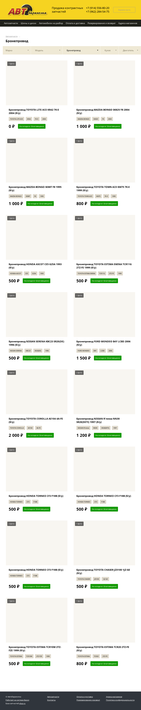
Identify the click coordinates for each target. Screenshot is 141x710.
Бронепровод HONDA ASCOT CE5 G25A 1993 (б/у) (35, 266)
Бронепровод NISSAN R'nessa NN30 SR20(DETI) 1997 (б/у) (98, 420)
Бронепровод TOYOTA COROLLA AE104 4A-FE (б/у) (36, 420)
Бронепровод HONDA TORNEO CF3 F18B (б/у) (36, 495)
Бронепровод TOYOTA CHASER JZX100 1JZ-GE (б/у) (103, 571)
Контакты (51, 700)
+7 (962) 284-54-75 (97, 11)
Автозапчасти (12, 36)
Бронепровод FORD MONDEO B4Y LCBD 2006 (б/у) (103, 343)
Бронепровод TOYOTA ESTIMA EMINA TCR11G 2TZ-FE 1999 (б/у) (104, 266)
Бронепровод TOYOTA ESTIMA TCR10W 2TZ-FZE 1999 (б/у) (35, 648)
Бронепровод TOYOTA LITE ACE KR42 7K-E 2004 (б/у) (34, 111)
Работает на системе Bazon (17, 700)
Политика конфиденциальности (120, 700)
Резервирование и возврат (88, 700)
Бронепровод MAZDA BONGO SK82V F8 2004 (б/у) (102, 111)
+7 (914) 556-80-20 (97, 8)
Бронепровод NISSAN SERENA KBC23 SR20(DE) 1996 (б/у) (36, 343)
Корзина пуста (124, 10)
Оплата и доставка (85, 696)
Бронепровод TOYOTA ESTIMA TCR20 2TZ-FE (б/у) (102, 648)
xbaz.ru (22, 703)
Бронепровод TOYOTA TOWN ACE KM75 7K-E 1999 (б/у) (103, 188)
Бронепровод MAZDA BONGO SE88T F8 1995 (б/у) (35, 188)
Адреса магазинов (114, 696)
